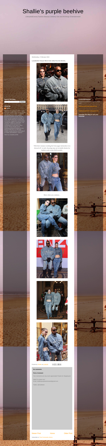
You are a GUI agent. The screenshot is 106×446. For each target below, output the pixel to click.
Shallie (8, 108)
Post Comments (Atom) (46, 437)
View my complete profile (11, 134)
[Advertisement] (53, 36)
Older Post (68, 433)
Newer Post (36, 433)
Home (52, 433)
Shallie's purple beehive (53, 11)
